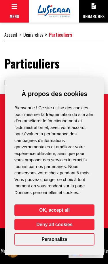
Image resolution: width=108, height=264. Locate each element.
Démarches (33, 34)
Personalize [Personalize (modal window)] (54, 239)
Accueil (10, 34)
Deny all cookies (54, 224)
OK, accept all (54, 210)
